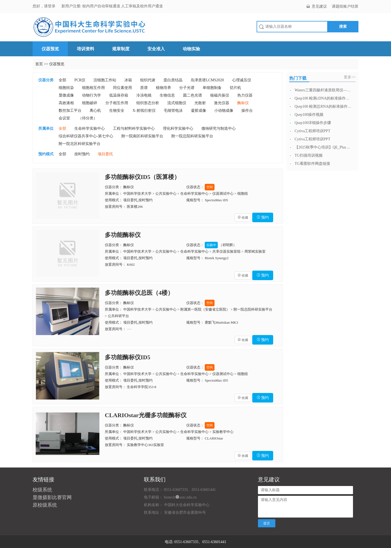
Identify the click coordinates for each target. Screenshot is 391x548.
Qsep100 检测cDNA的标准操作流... (323, 98)
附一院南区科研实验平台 (142, 136)
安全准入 (156, 49)
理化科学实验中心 (178, 128)
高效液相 (66, 103)
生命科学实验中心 (89, 128)
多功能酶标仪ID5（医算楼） (142, 177)
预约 (263, 217)
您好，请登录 (44, 6)
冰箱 (128, 80)
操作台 (247, 111)
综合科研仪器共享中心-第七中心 (86, 136)
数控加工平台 (70, 111)
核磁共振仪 (219, 95)
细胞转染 (66, 88)
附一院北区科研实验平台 (79, 144)
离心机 (95, 111)
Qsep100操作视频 (309, 115)
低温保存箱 (118, 95)
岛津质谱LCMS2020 (207, 80)
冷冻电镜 (144, 95)
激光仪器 (221, 103)
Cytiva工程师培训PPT (312, 131)
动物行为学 (91, 95)
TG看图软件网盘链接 (312, 164)
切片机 (235, 88)
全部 (62, 80)
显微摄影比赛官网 (52, 497)
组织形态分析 (147, 103)
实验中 (211, 245)
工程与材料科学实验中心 (134, 128)
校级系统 (42, 490)
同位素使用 (122, 88)
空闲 (209, 187)
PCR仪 (79, 80)
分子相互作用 (116, 103)
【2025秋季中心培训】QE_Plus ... (322, 147)
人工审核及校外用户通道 (142, 6)
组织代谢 (147, 80)
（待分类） (87, 118)
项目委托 (105, 154)
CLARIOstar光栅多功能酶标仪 (146, 415)
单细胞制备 (212, 88)
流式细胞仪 (176, 103)
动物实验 (191, 49)
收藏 (243, 217)
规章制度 (121, 49)
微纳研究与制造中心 (218, 128)
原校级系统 (45, 505)
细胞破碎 (89, 103)
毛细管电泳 (173, 111)
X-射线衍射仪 (144, 111)
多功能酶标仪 (123, 234)
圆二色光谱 (192, 95)
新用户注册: (71, 6)
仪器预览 (50, 49)
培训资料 (85, 49)
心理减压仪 (241, 80)
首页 (39, 64)
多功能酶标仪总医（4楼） (139, 292)
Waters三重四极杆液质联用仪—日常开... (323, 90)
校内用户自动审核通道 (101, 6)
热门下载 (298, 78)
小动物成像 (223, 111)
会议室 (64, 118)
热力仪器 (245, 95)
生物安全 (116, 111)
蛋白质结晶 (172, 80)
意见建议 (319, 6)
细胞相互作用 (93, 88)
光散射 (200, 103)
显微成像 (66, 95)
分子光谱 (186, 88)
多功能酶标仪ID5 (127, 357)
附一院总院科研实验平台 (192, 136)
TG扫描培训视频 (309, 155)
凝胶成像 (198, 111)
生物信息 (167, 95)
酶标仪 (243, 103)
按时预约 (82, 154)
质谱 (144, 88)
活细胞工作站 (104, 80)
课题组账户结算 (345, 6)
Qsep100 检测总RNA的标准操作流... (323, 106)
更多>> (350, 77)
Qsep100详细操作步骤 (313, 123)
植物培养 (163, 88)
